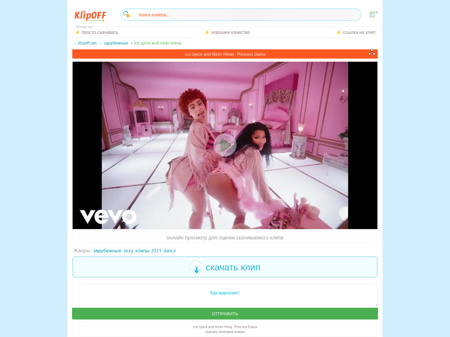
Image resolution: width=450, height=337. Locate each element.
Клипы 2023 (150, 250)
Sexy (129, 250)
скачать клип (225, 267)
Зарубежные (107, 250)
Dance (172, 250)
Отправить (225, 314)
